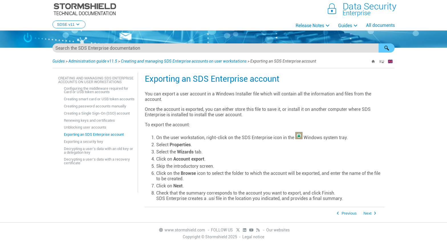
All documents (380, 25)
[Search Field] (223, 48)
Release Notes (310, 25)
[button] (387, 48)
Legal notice (253, 237)
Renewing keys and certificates (89, 120)
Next (367, 213)
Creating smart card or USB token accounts (99, 99)
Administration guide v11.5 (92, 61)
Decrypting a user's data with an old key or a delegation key (98, 151)
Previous (349, 213)
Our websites (278, 230)
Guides (345, 25)
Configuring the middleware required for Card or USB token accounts (96, 90)
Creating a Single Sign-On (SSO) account (97, 113)
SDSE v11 (69, 24)
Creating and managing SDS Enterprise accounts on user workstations (184, 61)
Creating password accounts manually (95, 106)
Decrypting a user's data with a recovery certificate (97, 161)
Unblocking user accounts (85, 127)
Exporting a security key (83, 141)
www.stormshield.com (182, 230)
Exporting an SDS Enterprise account (94, 134)
